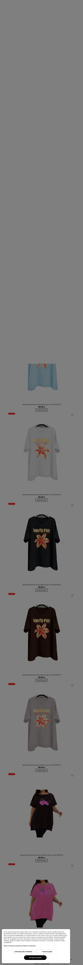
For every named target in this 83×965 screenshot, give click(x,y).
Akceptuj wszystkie (35, 957)
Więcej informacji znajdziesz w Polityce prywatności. (20, 945)
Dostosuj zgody (47, 951)
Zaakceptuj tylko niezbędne (23, 951)
